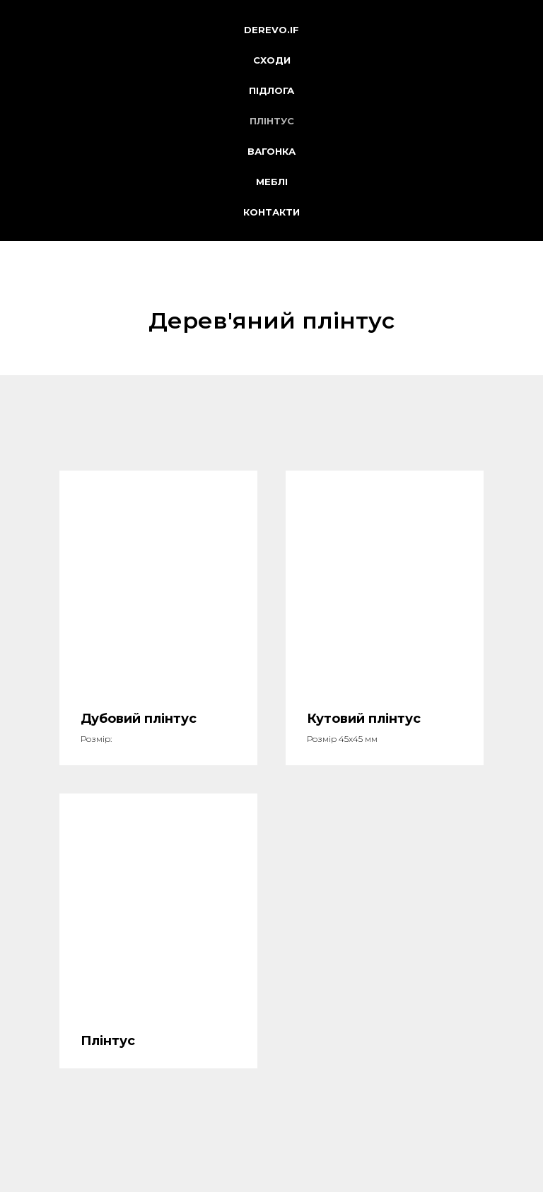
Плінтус (272, 120)
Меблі (272, 181)
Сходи (272, 60)
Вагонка (271, 151)
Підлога (271, 90)
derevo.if (271, 29)
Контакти (271, 212)
